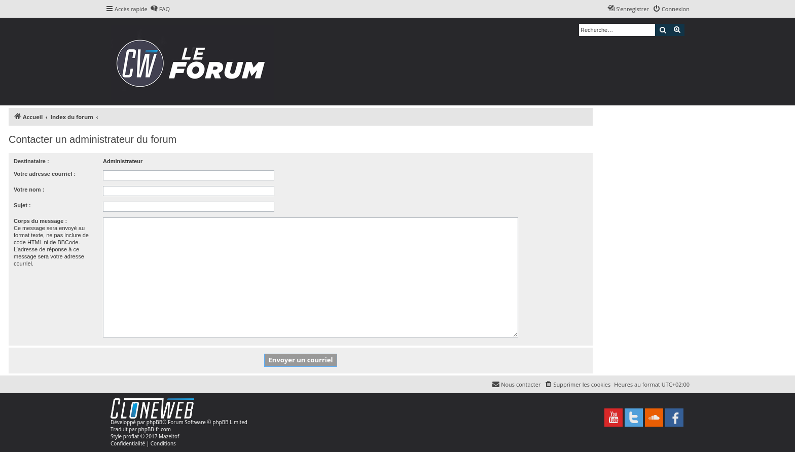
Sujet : (22, 205)
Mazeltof (169, 436)
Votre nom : (29, 189)
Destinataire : (31, 161)
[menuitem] (160, 9)
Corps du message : (40, 221)
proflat (131, 436)
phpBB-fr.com (154, 429)
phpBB (154, 422)
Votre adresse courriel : (45, 174)
